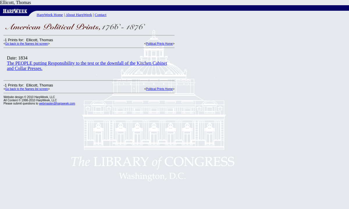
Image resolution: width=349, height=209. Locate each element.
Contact (100, 14)
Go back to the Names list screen (26, 43)
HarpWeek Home (50, 14)
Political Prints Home (159, 43)
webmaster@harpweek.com (57, 103)
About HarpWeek (78, 14)
